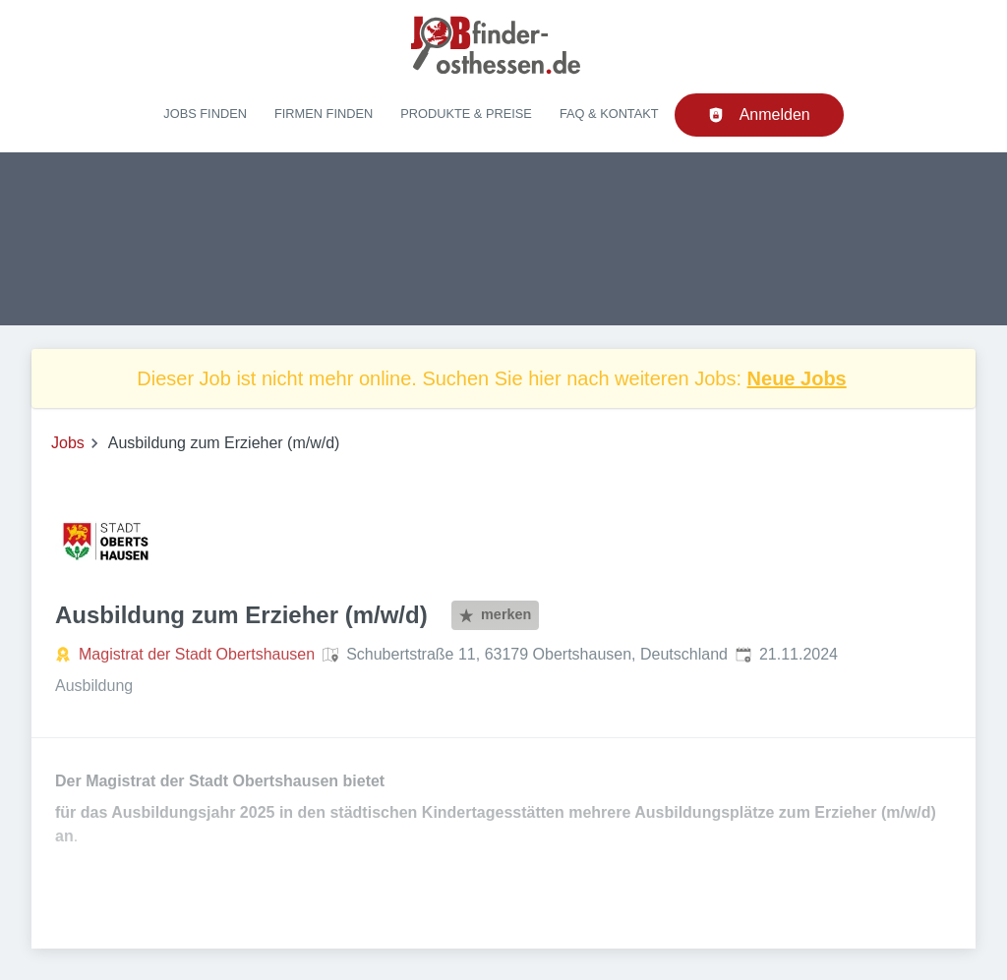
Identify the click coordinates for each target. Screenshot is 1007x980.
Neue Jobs (797, 378)
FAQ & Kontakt (609, 113)
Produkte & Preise (466, 113)
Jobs (68, 442)
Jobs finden (205, 113)
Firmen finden (323, 113)
